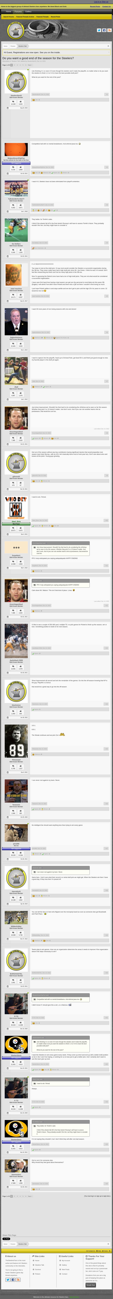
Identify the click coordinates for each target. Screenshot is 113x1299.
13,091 (13, 669)
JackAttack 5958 (16, 660)
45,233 (13, 1025)
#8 (107, 433)
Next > (30, 65)
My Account (65, 1260)
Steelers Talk (16, 61)
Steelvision (16, 705)
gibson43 (16, 477)
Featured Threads (42, 17)
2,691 (13, 982)
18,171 (13, 297)
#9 (107, 475)
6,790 (13, 768)
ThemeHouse (32, 1293)
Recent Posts (95, 6)
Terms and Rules (95, 1291)
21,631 (13, 1064)
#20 (107, 972)
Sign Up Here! (74, 1297)
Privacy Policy (106, 1291)
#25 (107, 1183)
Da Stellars (16, 244)
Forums (18, 11)
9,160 (13, 252)
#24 (107, 1144)
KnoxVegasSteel (16, 432)
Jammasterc (16, 1175)
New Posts (64, 1269)
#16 (107, 803)
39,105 (13, 855)
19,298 (13, 935)
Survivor (37, 1269)
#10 (107, 520)
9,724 (13, 170)
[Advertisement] (56, 127)
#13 (107, 648)
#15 (107, 749)
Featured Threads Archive (25, 17)
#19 (107, 935)
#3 (107, 205)
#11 (107, 565)
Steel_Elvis (35, 520)
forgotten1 (16, 555)
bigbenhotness (16, 337)
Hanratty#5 (16, 891)
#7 (107, 381)
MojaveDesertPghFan (16, 158)
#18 (107, 890)
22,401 (13, 346)
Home (8, 12)
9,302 (13, 207)
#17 (107, 848)
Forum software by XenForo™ (20, 1291)
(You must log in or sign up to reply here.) (97, 1196)
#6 (107, 332)
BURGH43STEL (16, 974)
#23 (107, 1101)
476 (13, 485)
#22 (107, 1064)
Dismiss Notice (109, 52)
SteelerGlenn (16, 1055)
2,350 (13, 714)
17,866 (13, 1183)
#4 (107, 242)
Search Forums (8, 17)
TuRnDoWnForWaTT (16, 199)
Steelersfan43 (31, 61)
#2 (107, 167)
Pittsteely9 (16, 760)
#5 (107, 296)
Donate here (90, 1285)
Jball (16, 387)
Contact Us (106, 6)
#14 (107, 704)
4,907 (13, 395)
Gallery (28, 12)
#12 (107, 605)
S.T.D (16, 1016)
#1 (107, 94)
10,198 (13, 900)
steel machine (16, 289)
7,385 (13, 440)
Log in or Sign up (101, 2)
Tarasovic (16, 805)
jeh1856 (16, 844)
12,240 (13, 104)
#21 (107, 1017)
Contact (63, 1274)
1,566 (13, 813)
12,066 (13, 564)
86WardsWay (16, 926)
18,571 (13, 530)
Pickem (36, 1274)
